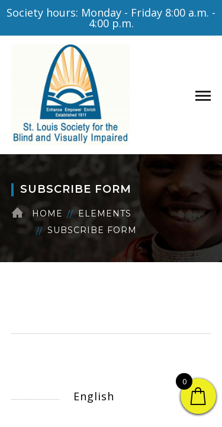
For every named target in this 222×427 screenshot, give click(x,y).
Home (47, 213)
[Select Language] (136, 396)
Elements (104, 213)
